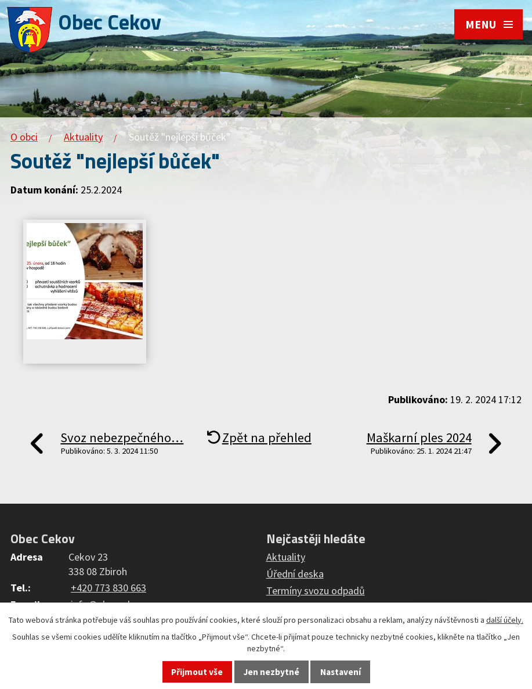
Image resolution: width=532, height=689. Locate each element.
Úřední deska (295, 573)
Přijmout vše (197, 671)
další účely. (504, 620)
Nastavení (340, 671)
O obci (24, 136)
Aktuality (83, 136)
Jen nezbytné (271, 671)
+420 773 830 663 (108, 587)
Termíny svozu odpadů (315, 590)
